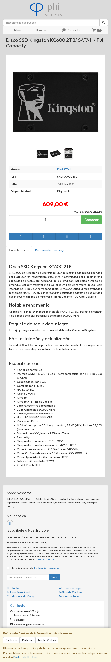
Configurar (11, 640)
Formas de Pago (69, 596)
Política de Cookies (25, 657)
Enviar (54, 577)
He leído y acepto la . (35, 567)
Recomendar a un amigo (50, 250)
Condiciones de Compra (22, 596)
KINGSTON (64, 169)
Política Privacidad (18, 592)
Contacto (71, 30)
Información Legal (70, 588)
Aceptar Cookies (47, 640)
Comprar (91, 219)
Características (19, 250)
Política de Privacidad (45, 559)
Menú (15, 30)
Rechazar (27, 640)
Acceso (41, 30)
